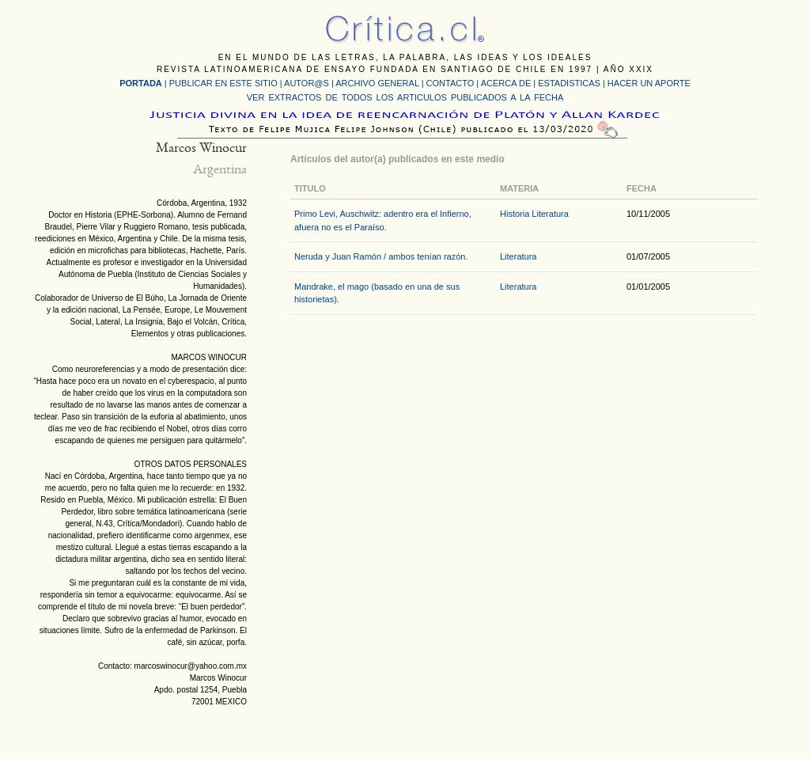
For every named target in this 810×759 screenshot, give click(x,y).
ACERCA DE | (510, 83)
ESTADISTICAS (569, 83)
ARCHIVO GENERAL (376, 83)
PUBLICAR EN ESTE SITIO (223, 83)
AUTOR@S (307, 83)
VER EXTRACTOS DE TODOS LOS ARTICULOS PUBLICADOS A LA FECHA (405, 97)
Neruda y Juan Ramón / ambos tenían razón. (381, 256)
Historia (514, 213)
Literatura (550, 213)
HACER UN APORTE (649, 83)
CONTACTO (450, 83)
